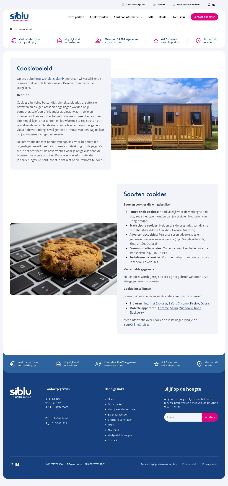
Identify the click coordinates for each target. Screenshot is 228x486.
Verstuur (210, 417)
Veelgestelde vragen (120, 435)
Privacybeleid (210, 464)
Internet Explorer (155, 303)
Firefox (194, 303)
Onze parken (76, 17)
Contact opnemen (204, 17)
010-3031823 (56, 423)
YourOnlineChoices (136, 325)
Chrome (183, 303)
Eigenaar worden (118, 414)
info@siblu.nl (56, 418)
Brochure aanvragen (120, 419)
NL (211, 4)
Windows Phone (190, 308)
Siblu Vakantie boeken (186, 4)
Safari (172, 303)
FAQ (150, 17)
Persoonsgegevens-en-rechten (159, 464)
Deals (162, 17)
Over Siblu (178, 17)
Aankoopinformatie (128, 17)
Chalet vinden (99, 17)
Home (111, 399)
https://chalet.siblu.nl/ (49, 79)
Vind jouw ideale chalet (122, 409)
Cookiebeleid (190, 464)
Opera (205, 303)
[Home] (19, 17)
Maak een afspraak (133, 4)
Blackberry (136, 313)
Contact (159, 4)
